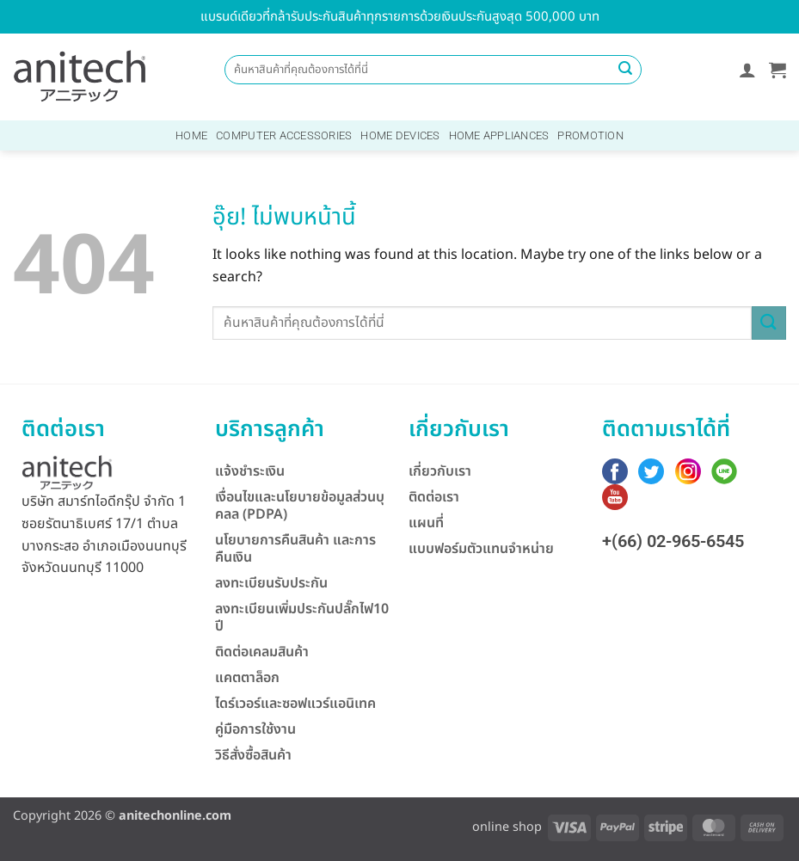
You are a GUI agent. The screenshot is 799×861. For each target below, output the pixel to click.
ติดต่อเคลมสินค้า (262, 652)
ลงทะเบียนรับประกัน (271, 583)
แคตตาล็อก (247, 677)
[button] (747, 70)
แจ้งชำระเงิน (250, 471)
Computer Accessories (284, 135)
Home (191, 135)
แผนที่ (426, 523)
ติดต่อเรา (434, 497)
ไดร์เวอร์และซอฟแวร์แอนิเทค (295, 703)
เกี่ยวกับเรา (440, 471)
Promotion (590, 135)
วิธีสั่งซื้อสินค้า (253, 755)
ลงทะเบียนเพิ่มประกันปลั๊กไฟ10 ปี (302, 618)
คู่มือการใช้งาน (255, 729)
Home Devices (399, 135)
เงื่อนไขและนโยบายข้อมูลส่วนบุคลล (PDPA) (299, 506)
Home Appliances (499, 135)
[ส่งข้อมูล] (626, 69)
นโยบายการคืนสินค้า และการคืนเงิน (295, 549)
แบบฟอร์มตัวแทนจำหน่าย (481, 548)
